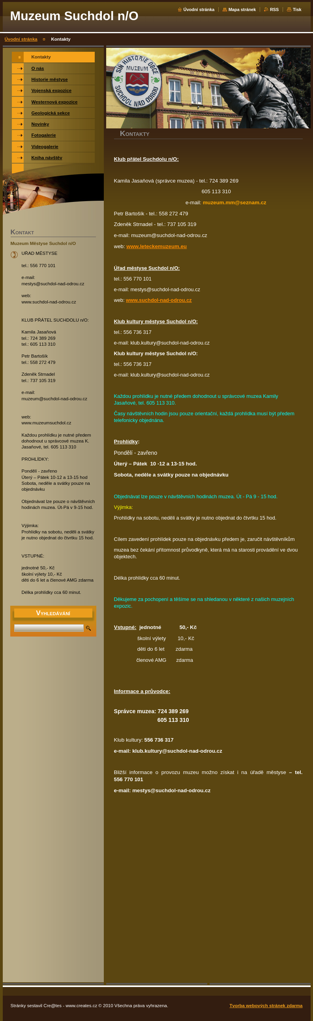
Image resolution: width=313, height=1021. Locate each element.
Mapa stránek (242, 9)
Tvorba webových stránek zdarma (266, 1005)
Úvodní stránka (199, 9)
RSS (274, 9)
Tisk (297, 9)
